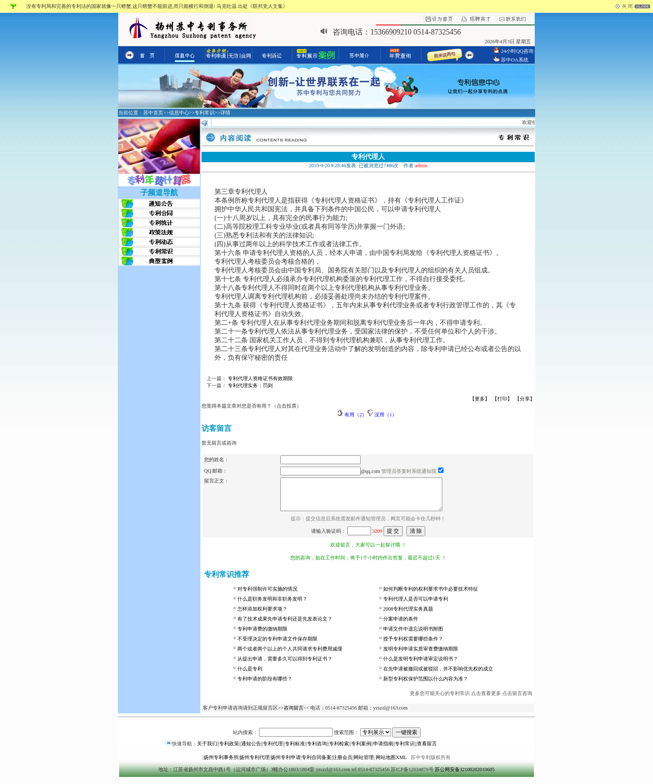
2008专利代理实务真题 (408, 615)
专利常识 (405, 750)
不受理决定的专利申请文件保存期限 (277, 645)
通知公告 (251, 750)
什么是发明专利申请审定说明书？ (420, 665)
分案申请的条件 (400, 625)
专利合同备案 (316, 764)
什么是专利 (249, 675)
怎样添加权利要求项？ (262, 615)
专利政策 (229, 750)
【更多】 (480, 399)
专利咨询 (317, 750)
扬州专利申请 (286, 764)
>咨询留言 (292, 714)
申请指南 (383, 750)
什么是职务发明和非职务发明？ (272, 605)
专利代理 (273, 750)
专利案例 (361, 750)
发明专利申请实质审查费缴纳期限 (420, 655)
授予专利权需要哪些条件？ (413, 645)
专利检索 (339, 750)
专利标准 (295, 750)
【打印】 (502, 399)
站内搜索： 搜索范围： (327, 739)
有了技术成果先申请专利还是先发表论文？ (284, 625)
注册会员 (342, 764)
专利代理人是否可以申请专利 (415, 605)
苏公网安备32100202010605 (465, 776)
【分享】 (525, 399)
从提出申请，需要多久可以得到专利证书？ (284, 665)
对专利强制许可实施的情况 (267, 595)
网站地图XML (391, 764)
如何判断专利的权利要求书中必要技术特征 (430, 595)
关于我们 (207, 750)
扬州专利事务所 (221, 764)
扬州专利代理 (254, 764)
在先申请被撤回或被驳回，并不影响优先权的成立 (438, 675)
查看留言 (427, 750)
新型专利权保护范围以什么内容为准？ (425, 685)
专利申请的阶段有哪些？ (264, 685)
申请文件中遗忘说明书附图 (413, 635)
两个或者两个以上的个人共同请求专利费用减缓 (289, 655)
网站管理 (364, 764)
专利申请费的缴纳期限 (262, 635)
